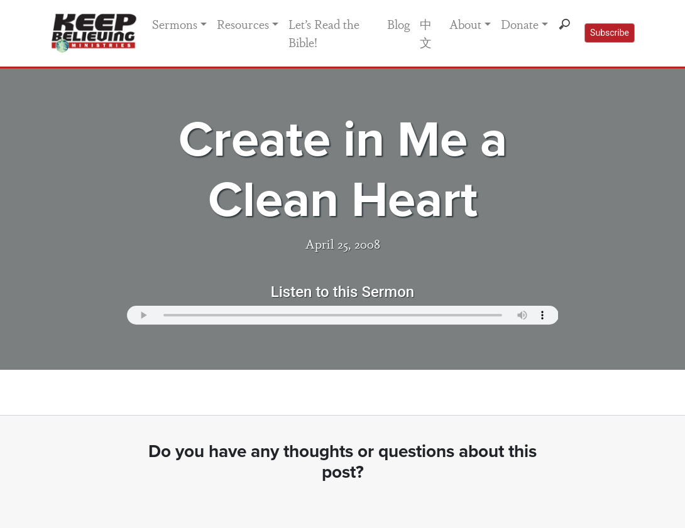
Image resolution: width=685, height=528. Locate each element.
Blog (398, 24)
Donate (520, 24)
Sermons (174, 24)
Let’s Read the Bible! (323, 33)
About (465, 24)
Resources (243, 24)
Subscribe (609, 33)
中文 (426, 33)
